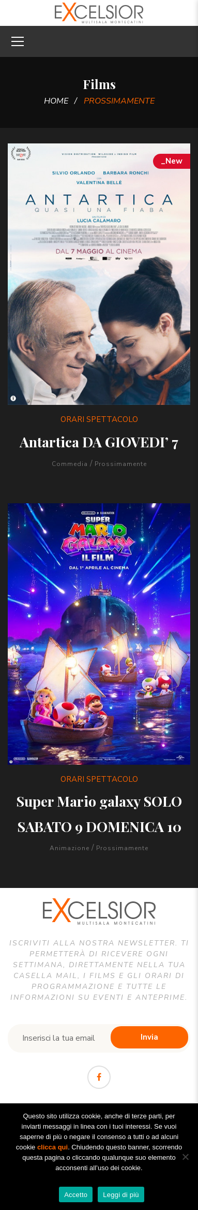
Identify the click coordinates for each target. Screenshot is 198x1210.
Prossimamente (121, 464)
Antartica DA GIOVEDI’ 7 (99, 441)
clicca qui (52, 1147)
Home (56, 101)
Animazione (69, 848)
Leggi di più (121, 1195)
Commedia (70, 464)
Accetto (75, 1195)
